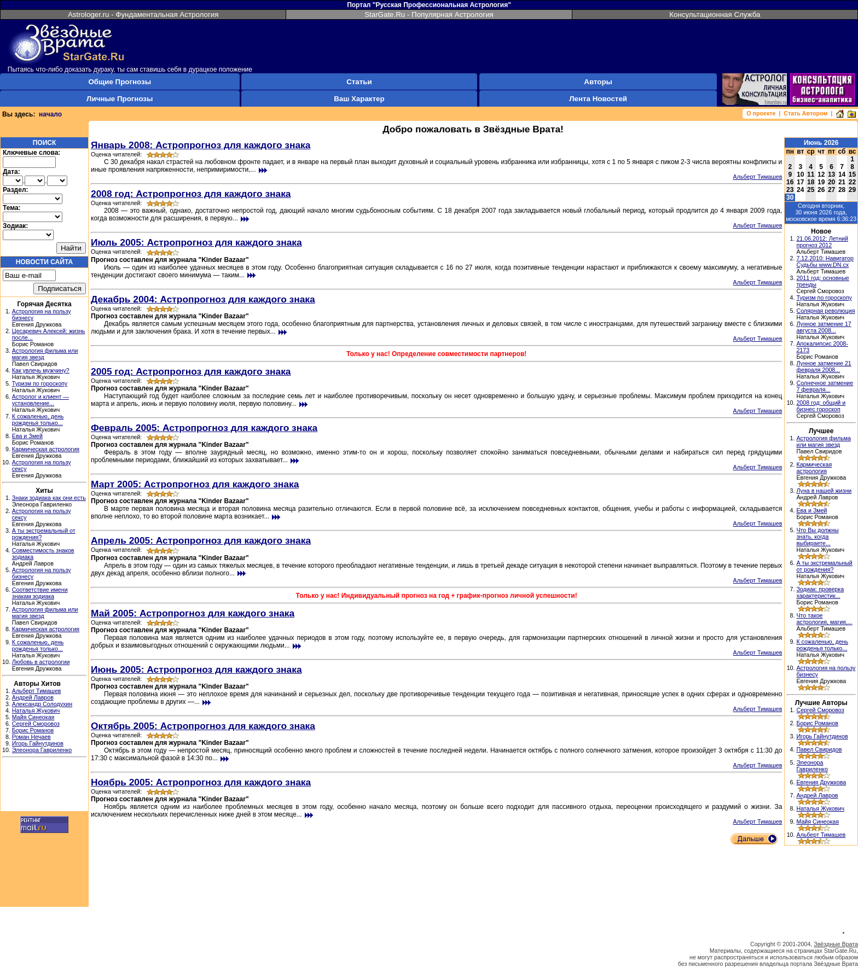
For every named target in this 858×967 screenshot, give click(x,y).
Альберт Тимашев (36, 691)
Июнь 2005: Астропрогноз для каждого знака (196, 669)
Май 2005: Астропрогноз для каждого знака (192, 613)
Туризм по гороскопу (39, 383)
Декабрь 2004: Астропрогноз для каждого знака (203, 299)
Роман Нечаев (31, 736)
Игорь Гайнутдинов (37, 743)
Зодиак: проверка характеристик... (820, 592)
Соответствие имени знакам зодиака (40, 592)
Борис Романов (33, 730)
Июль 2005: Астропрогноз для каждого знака (196, 242)
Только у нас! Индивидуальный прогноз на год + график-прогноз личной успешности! (436, 595)
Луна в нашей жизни (823, 490)
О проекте (760, 113)
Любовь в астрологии (41, 662)
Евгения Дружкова (821, 782)
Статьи (359, 82)
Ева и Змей (27, 436)
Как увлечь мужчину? (40, 370)
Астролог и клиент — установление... (40, 399)
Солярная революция (825, 310)
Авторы (598, 82)
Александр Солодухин (42, 704)
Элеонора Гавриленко (42, 750)
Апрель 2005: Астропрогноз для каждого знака (201, 540)
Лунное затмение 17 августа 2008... (823, 327)
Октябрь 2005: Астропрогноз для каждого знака (203, 725)
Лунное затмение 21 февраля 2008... (823, 366)
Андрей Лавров (33, 697)
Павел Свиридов (819, 749)
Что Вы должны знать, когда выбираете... (817, 536)
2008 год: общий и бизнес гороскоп (820, 405)
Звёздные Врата (836, 944)
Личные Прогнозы (119, 99)
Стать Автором (805, 113)
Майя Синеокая (33, 717)
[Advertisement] (44, 786)
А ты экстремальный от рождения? (824, 566)
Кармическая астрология (45, 449)
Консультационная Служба (714, 14)
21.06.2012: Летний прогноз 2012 (822, 241)
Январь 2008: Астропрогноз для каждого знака (200, 144)
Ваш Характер (359, 99)
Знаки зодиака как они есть (49, 497)
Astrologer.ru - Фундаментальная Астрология (143, 14)
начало (50, 114)
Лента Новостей (598, 99)
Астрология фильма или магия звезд (823, 441)
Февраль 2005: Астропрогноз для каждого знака (204, 427)
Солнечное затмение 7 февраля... (824, 386)
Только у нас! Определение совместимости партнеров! (436, 354)
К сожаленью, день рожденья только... (38, 419)
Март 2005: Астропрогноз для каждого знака (195, 484)
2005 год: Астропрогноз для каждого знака (191, 371)
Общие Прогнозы (119, 82)
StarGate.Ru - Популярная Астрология (429, 14)
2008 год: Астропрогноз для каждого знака (191, 193)
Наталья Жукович (36, 710)
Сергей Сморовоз (36, 723)
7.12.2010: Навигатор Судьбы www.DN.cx (825, 261)
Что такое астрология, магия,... (824, 618)
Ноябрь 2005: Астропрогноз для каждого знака (201, 782)
